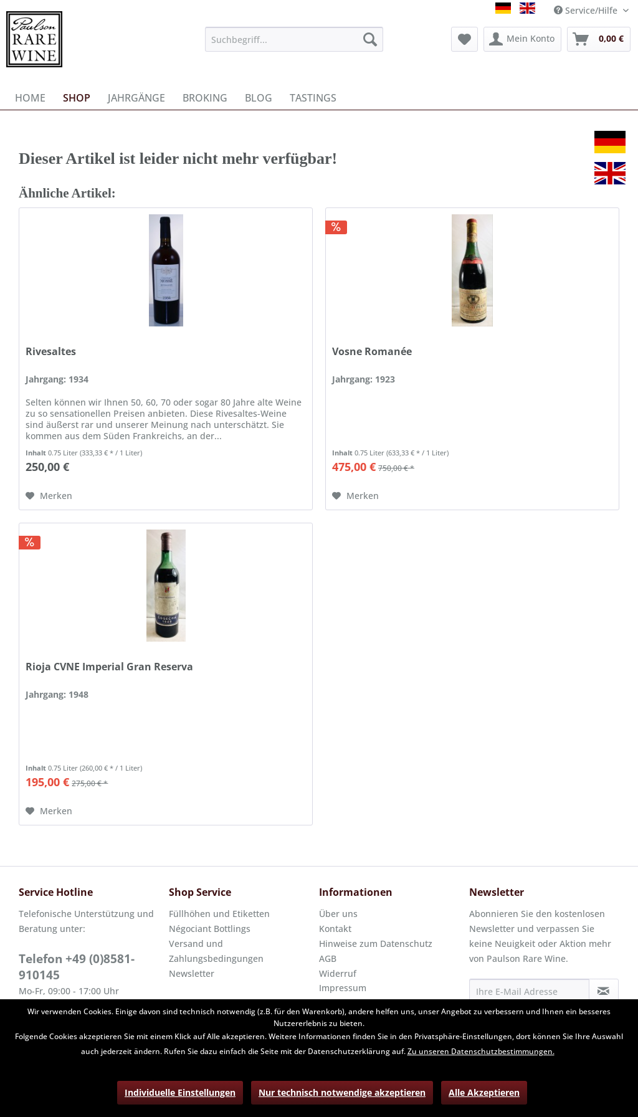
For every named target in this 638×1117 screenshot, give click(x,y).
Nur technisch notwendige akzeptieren (342, 1092)
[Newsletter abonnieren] (604, 991)
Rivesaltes (51, 351)
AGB (327, 958)
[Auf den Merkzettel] (49, 495)
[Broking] (205, 98)
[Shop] (76, 98)
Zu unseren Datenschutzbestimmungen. (481, 1051)
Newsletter (191, 973)
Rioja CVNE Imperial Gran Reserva (109, 666)
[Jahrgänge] (136, 98)
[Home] (30, 98)
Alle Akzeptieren (484, 1092)
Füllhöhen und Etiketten (219, 914)
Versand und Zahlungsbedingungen (216, 951)
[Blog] (258, 98)
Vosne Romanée (372, 351)
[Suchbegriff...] (294, 39)
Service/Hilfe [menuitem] (587, 10)
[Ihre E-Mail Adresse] (529, 991)
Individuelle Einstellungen (180, 1092)
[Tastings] (313, 98)
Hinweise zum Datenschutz (375, 943)
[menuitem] (294, 39)
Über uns (338, 914)
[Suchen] (370, 39)
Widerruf (337, 973)
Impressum (342, 988)
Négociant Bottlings (209, 928)
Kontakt (335, 928)
